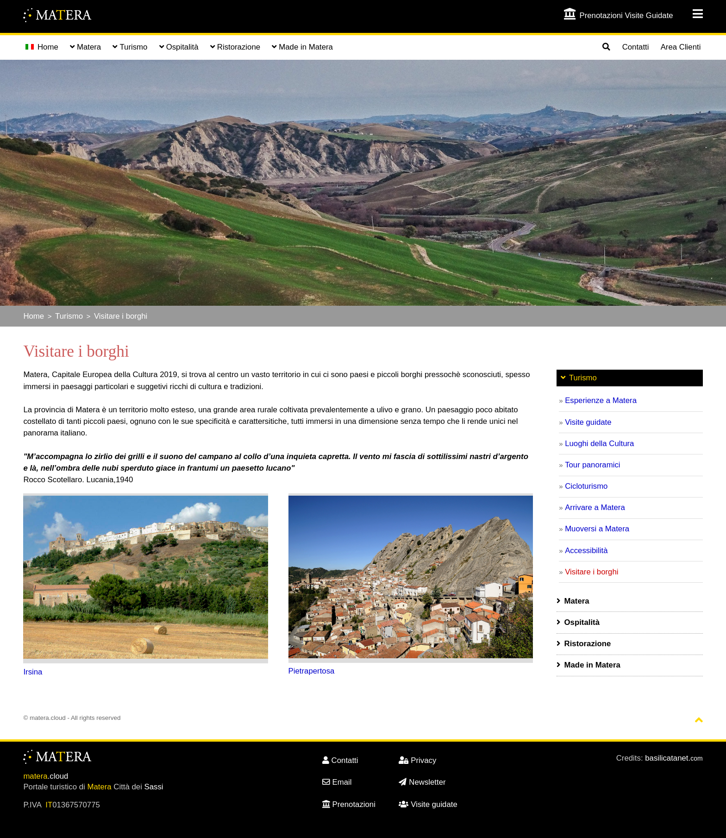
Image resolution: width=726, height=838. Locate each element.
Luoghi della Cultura (599, 443)
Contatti (635, 47)
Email (337, 782)
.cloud (45, 776)
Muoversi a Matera (597, 528)
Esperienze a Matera (601, 400)
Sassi (153, 786)
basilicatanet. (673, 758)
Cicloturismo (586, 486)
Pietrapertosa (311, 671)
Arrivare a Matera (595, 507)
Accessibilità (586, 550)
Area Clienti (681, 47)
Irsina (32, 672)
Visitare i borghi (120, 316)
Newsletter (422, 782)
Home (41, 47)
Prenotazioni (349, 804)
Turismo (69, 316)
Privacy (417, 760)
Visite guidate (588, 422)
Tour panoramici (592, 464)
